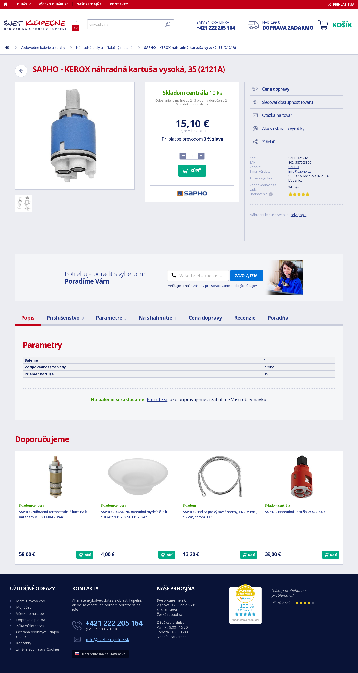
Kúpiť (196, 170)
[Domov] (8, 4)
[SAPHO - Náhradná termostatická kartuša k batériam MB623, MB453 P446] (56, 477)
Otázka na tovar (277, 115)
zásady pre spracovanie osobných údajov (225, 285)
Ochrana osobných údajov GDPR (37, 634)
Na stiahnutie (157, 317)
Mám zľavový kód (30, 601)
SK (76, 28)
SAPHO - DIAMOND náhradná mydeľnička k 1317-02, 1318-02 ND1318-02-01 (134, 514)
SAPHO (293, 167)
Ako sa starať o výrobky (283, 128)
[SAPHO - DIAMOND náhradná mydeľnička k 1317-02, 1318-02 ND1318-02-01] (138, 477)
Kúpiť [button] (87, 555)
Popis (27, 317)
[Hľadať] (130, 24)
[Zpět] (21, 71)
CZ (76, 21)
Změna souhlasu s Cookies (38, 649)
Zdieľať (268, 142)
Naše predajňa (89, 4)
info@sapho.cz (299, 171)
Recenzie (244, 317)
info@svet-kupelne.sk (107, 639)
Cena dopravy (205, 317)
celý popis (298, 214)
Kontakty (119, 4)
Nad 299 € (287, 25)
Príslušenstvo (65, 317)
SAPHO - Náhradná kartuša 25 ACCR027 (295, 511)
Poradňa (278, 317)
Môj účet (23, 607)
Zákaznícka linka (215, 25)
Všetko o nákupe (53, 4)
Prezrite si (157, 399)
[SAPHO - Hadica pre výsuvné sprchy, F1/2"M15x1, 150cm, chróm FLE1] (220, 477)
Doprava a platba (30, 619)
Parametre (111, 317)
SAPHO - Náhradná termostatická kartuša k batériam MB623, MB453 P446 (53, 514)
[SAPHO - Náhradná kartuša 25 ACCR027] (302, 477)
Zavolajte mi (246, 275)
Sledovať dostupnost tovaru (287, 102)
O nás (22, 4)
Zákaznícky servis (30, 625)
